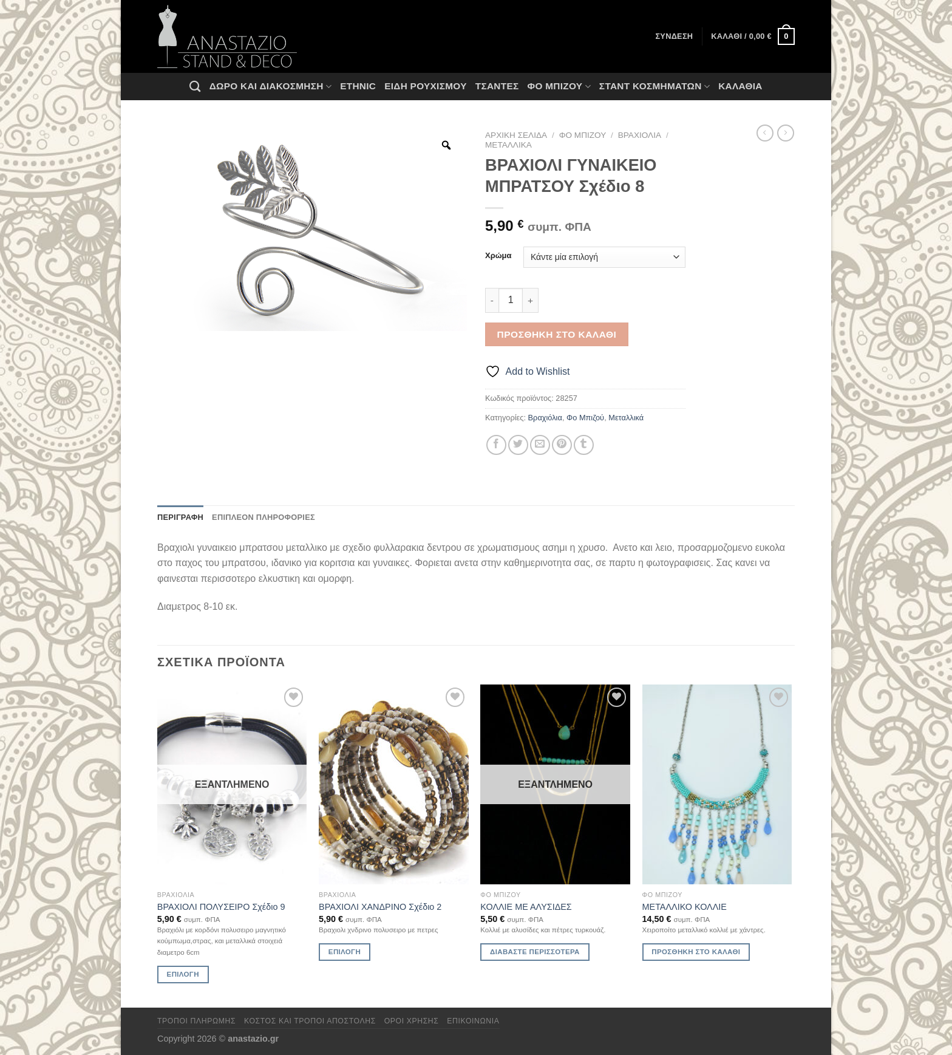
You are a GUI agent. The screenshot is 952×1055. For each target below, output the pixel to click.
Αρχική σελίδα (516, 135)
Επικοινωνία (473, 1021)
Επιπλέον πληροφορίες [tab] (263, 517)
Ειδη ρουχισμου (425, 86)
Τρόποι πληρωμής (196, 1021)
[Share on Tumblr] (584, 445)
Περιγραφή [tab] (180, 517)
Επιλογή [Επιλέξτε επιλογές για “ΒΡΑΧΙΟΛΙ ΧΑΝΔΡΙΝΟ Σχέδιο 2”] (344, 951)
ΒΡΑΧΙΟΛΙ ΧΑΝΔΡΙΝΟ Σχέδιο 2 (380, 907)
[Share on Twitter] (518, 445)
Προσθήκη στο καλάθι (557, 334)
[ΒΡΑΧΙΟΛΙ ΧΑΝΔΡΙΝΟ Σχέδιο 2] (394, 784)
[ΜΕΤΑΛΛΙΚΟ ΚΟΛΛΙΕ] (717, 784)
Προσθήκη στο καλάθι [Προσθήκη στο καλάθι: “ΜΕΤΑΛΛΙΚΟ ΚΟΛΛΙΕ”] (695, 951)
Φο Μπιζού (558, 86)
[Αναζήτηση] (194, 86)
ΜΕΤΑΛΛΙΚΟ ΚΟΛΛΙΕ (684, 907)
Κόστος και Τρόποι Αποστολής (310, 1021)
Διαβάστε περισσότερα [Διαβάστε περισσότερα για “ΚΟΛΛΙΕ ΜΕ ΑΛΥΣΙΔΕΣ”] (535, 951)
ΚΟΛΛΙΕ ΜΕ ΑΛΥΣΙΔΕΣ (525, 907)
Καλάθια (740, 86)
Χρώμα (498, 255)
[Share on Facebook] (496, 445)
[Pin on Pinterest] (562, 445)
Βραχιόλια (639, 135)
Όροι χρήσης (411, 1021)
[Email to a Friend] (540, 445)
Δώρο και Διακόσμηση (270, 86)
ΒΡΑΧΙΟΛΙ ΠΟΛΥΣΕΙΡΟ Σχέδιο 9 (221, 907)
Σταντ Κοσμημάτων (654, 86)
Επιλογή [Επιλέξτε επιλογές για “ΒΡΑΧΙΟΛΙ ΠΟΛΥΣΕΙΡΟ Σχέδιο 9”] (183, 974)
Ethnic (358, 86)
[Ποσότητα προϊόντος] (510, 300)
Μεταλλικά (508, 144)
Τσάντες (497, 86)
